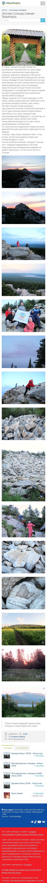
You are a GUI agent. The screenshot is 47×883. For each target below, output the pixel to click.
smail (25, 734)
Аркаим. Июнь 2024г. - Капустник (26, 783)
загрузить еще (37, 796)
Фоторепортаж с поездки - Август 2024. (27, 764)
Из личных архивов (17, 10)
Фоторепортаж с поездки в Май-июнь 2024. (26, 774)
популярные (22, 748)
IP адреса (28, 864)
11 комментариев (16, 736)
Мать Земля (17, 793)
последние (8, 748)
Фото (4, 10)
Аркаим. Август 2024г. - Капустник (27, 753)
